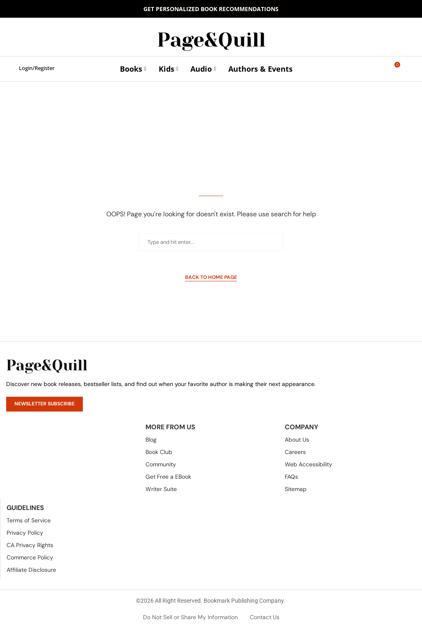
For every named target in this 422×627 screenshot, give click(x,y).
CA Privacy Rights (30, 545)
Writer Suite (161, 489)
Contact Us (264, 617)
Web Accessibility (308, 464)
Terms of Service (29, 520)
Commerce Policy (30, 557)
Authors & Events (260, 69)
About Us (297, 439)
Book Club (158, 452)
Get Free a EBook (168, 477)
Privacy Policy (25, 533)
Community (160, 464)
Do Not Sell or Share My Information (190, 617)
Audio (201, 69)
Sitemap (296, 489)
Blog (151, 439)
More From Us (170, 427)
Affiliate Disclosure (31, 570)
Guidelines (25, 508)
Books (131, 69)
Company (301, 427)
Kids (166, 69)
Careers (295, 452)
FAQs (291, 477)
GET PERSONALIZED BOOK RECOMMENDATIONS (211, 9)
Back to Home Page (211, 277)
